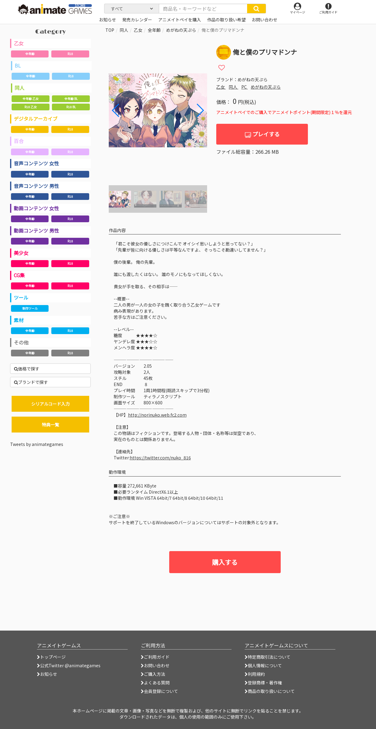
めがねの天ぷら (181, 30)
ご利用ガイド (155, 657)
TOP (109, 30)
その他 (21, 342)
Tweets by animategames (36, 444)
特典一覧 (50, 425)
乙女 (19, 43)
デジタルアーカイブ (35, 118)
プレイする (262, 134)
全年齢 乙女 (30, 98)
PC (244, 87)
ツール (21, 297)
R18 (70, 53)
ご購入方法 (153, 674)
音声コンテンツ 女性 (36, 163)
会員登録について (159, 691)
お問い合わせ (155, 665)
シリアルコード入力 (50, 404)
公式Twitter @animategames (70, 665)
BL (18, 65)
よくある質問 (155, 682)
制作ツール (30, 308)
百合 (19, 141)
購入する (225, 562)
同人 (19, 87)
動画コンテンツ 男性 (36, 230)
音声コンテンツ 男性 (36, 186)
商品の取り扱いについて (270, 691)
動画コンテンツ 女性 (36, 208)
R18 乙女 (30, 107)
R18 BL (71, 107)
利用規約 (255, 674)
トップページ (51, 657)
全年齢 (30, 53)
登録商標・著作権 (263, 682)
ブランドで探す (31, 382)
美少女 (21, 252)
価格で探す (26, 369)
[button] (200, 110)
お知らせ (47, 674)
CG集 (19, 275)
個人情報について (263, 665)
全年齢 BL (71, 98)
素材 (19, 320)
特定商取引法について (267, 657)
